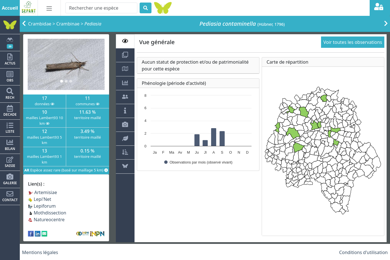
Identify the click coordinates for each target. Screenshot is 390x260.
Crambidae (39, 24)
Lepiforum (42, 206)
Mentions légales (40, 252)
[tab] (125, 41)
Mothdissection (47, 213)
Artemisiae (42, 192)
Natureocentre (46, 219)
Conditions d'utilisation (363, 252)
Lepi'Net (39, 199)
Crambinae (67, 24)
